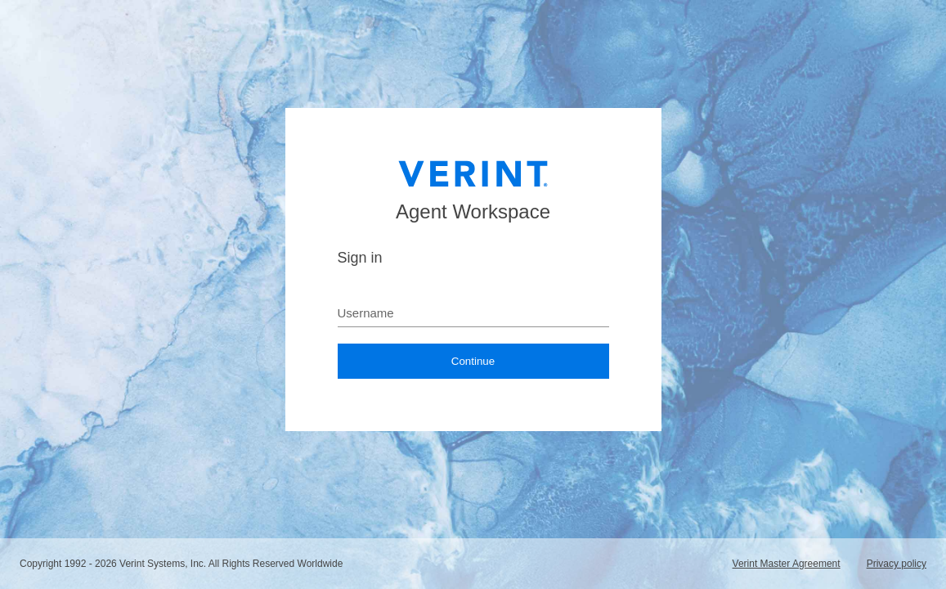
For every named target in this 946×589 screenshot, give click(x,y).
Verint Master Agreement (787, 563)
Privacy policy (896, 563)
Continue (473, 361)
